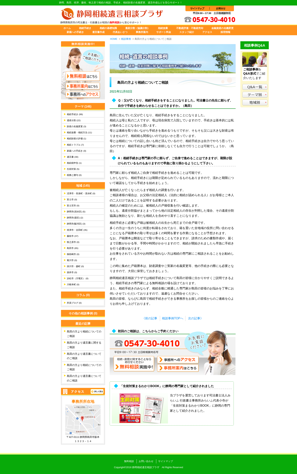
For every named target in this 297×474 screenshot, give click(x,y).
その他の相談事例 (83, 313)
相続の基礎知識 (108, 28)
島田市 (72, 248)
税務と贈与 (74, 175)
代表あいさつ (120, 32)
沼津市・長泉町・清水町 (81, 193)
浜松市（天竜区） (77, 278)
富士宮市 (73, 205)
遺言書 (72, 157)
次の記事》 (195, 318)
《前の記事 (149, 318)
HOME (113, 38)
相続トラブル (75, 144)
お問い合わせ (146, 461)
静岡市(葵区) (75, 217)
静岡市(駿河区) (76, 223)
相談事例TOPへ (172, 318)
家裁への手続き (75, 32)
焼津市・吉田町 (77, 230)
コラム (83, 295)
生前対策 (73, 169)
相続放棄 (163, 28)
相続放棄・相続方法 (79, 132)
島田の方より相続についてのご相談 (84, 333)
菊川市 (72, 260)
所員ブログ (74, 303)
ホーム (67, 28)
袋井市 (72, 272)
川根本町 (73, 284)
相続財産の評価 (76, 138)
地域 (83, 185)
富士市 (72, 199)
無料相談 (129, 461)
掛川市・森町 (75, 266)
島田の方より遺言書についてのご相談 (84, 356)
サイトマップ (165, 461)
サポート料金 (163, 32)
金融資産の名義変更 (222, 28)
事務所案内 (142, 32)
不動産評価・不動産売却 (189, 28)
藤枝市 (72, 236)
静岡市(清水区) (76, 211)
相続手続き (85, 28)
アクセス (207, 32)
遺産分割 (74, 120)
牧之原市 (73, 242)
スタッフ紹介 (186, 32)
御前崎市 (73, 254)
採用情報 (225, 32)
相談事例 (126, 38)
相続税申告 (74, 163)
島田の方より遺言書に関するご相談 (84, 344)
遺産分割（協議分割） (137, 28)
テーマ (83, 106)
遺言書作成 (98, 32)
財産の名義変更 (76, 126)
